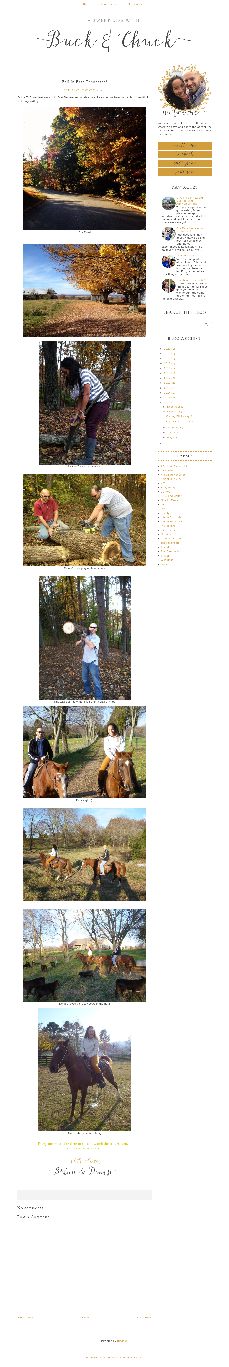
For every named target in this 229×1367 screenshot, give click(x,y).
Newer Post (25, 1317)
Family (165, 513)
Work (164, 564)
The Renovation (171, 551)
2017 (167, 378)
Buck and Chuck (171, 495)
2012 (167, 402)
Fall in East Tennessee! (181, 421)
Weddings (167, 560)
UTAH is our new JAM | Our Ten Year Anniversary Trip (191, 200)
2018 (167, 373)
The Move (167, 547)
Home (86, 4)
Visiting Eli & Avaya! (179, 416)
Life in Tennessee (172, 521)
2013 (167, 397)
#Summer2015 (170, 470)
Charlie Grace (170, 500)
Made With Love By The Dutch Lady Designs (114, 1357)
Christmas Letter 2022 (190, 280)
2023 (167, 348)
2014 (167, 392)
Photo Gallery (136, 4)
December (174, 406)
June (170, 432)
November (174, 411)
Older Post (144, 1317)
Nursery (166, 534)
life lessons (168, 525)
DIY (163, 508)
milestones (168, 530)
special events (170, 542)
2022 (167, 353)
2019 (167, 368)
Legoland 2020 (186, 255)
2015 (167, 387)
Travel (165, 555)
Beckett (165, 491)
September (174, 427)
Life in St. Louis (171, 517)
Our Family (108, 4)
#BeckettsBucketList (174, 466)
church (165, 504)
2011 (167, 443)
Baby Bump (168, 487)
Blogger (122, 1340)
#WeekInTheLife (171, 478)
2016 (167, 382)
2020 (167, 363)
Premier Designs (171, 538)
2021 (167, 358)
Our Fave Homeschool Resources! (190, 230)
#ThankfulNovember (174, 474)
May (170, 437)
